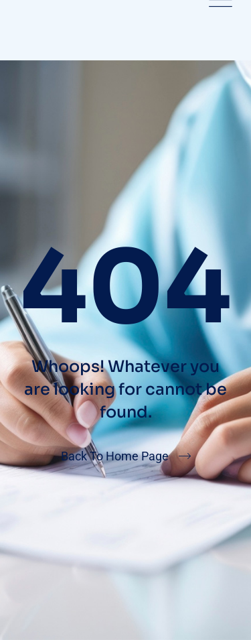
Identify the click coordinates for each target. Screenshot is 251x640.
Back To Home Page (115, 456)
